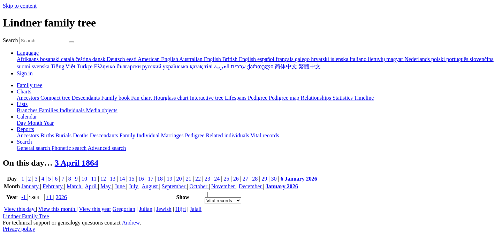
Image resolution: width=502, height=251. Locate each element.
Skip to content (20, 6)
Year (11, 197)
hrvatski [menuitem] (320, 59)
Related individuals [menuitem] (228, 135)
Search (10, 40)
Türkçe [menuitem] (85, 66)
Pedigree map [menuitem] (285, 98)
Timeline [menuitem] (364, 98)
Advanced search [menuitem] (107, 148)
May (106, 186)
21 (189, 179)
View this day (20, 209)
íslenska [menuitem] (340, 59)
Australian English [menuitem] (200, 59)
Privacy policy (19, 229)
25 (227, 179)
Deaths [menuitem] (81, 135)
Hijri (180, 209)
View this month (57, 209)
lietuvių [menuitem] (377, 59)
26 (236, 179)
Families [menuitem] (49, 110)
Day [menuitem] (22, 123)
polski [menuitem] (438, 59)
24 (217, 179)
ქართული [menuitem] (261, 66)
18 (160, 179)
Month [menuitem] (36, 123)
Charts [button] (24, 91)
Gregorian (124, 209)
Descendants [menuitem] (86, 98)
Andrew (131, 223)
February (53, 186)
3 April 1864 (76, 162)
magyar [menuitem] (395, 59)
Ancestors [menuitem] (28, 98)
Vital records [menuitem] (264, 135)
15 (132, 179)
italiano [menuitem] (359, 59)
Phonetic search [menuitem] (70, 148)
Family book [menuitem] (116, 98)
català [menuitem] (68, 59)
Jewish (164, 209)
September (174, 186)
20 (179, 179)
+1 (49, 197)
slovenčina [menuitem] (481, 59)
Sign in (25, 73)
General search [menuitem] (34, 148)
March (75, 186)
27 (246, 179)
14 (122, 179)
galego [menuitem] (303, 59)
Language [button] (28, 53)
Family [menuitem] (128, 135)
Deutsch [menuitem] (116, 59)
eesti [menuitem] (132, 59)
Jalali (195, 209)
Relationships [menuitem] (317, 98)
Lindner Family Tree (26, 216)
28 (255, 179)
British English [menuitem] (239, 59)
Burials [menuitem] (64, 135)
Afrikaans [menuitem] (28, 59)
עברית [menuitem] (237, 66)
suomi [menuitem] (24, 66)
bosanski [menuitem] (50, 59)
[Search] (71, 42)
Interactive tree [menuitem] (207, 98)
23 (208, 179)
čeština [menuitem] (83, 59)
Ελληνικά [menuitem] (105, 66)
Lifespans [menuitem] (236, 98)
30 (274, 179)
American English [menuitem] (158, 59)
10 (85, 179)
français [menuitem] (285, 59)
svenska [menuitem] (41, 66)
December (251, 186)
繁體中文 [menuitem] (309, 66)
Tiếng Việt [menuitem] (64, 66)
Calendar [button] (27, 117)
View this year (95, 209)
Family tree (29, 85)
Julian (145, 209)
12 (103, 179)
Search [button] (24, 142)
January (30, 186)
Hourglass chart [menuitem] (171, 98)
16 (141, 179)
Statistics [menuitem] (343, 98)
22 (198, 179)
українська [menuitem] (176, 66)
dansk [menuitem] (99, 59)
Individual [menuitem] (149, 135)
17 (151, 179)
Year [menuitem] (49, 123)
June (120, 186)
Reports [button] (25, 129)
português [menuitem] (458, 59)
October (199, 186)
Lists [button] (22, 104)
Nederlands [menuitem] (417, 59)
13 (113, 179)
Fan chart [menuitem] (142, 98)
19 (170, 179)
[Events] (223, 200)
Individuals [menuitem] (73, 110)
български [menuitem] (129, 66)
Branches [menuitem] (28, 110)
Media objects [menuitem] (101, 110)
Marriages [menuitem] (173, 135)
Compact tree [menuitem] (56, 98)
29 (264, 179)
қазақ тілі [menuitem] (202, 66)
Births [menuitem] (47, 135)
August (150, 186)
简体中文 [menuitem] (286, 66)
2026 (61, 197)
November (223, 186)
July (134, 186)
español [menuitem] (266, 59)
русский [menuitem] (152, 66)
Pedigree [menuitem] (258, 98)
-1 (24, 197)
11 (94, 179)
